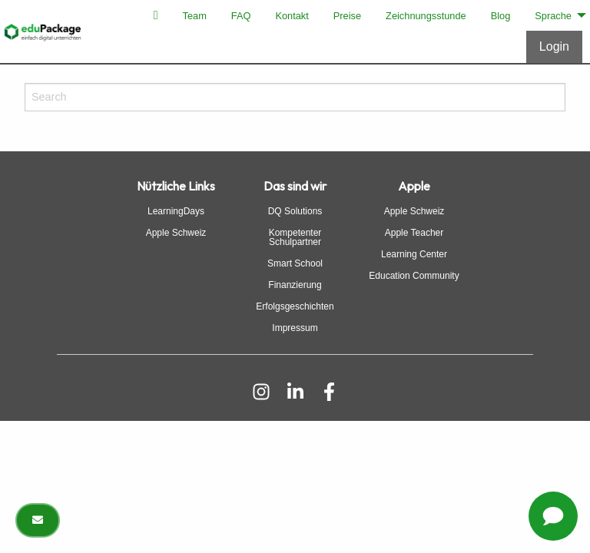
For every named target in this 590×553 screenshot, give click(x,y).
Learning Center (414, 254)
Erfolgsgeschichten (294, 306)
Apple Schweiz (176, 232)
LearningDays (176, 211)
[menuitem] (156, 15)
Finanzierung (294, 285)
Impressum (294, 328)
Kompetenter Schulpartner (295, 237)
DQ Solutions (295, 211)
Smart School (295, 263)
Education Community (414, 275)
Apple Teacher (414, 232)
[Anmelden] (554, 47)
